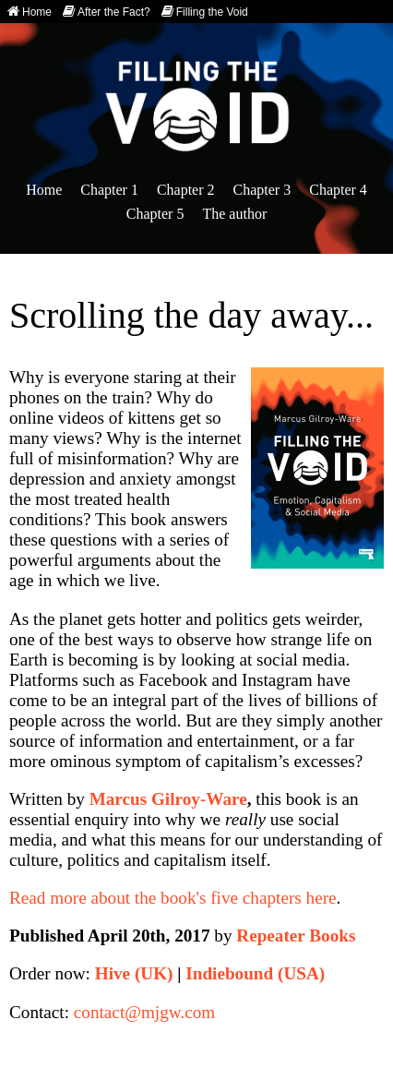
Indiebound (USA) (255, 973)
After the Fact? (106, 11)
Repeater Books (295, 935)
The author (234, 214)
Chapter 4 (338, 190)
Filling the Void (204, 11)
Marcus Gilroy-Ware (168, 799)
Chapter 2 (186, 190)
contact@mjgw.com (144, 1012)
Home (29, 11)
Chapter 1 (109, 190)
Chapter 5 (155, 214)
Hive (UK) (134, 973)
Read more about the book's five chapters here (173, 897)
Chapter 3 (262, 190)
